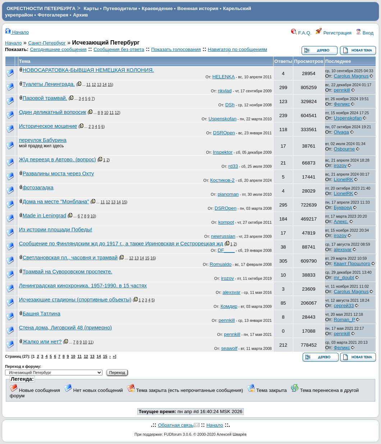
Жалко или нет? (42, 341)
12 (94, 84)
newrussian (223, 236)
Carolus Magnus (351, 76)
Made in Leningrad (44, 215)
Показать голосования (176, 49)
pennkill (342, 90)
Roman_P (344, 319)
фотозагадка (38, 187)
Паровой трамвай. (45, 98)
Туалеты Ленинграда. (49, 84)
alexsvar (343, 249)
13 (99, 84)
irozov (340, 165)
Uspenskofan (222, 118)
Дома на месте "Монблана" (56, 201)
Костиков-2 (222, 180)
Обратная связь (175, 425)
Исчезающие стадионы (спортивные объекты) (75, 299)
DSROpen (224, 132)
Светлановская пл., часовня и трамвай (70, 257)
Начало (17, 32)
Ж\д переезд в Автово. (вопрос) (57, 159)
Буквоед (343, 207)
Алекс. (341, 221)
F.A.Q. (301, 33)
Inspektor (223, 152)
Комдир (228, 306)
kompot (226, 222)
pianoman (228, 194)
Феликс (342, 104)
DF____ (226, 250)
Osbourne (344, 149)
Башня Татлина (41, 313)
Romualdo (220, 264)
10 (106, 112)
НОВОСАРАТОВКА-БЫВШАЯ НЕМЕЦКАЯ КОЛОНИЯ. (88, 70)
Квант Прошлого (352, 263)
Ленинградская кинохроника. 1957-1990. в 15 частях (83, 285)
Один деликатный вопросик (52, 112)
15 (110, 84)
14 (104, 84)
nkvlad (225, 90)
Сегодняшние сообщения (58, 49)
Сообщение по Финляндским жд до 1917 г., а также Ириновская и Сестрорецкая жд (121, 243)
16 (152, 258)
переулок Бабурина (42, 140)
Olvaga (341, 132)
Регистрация (334, 33)
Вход (364, 33)
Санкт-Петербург (47, 43)
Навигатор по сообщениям (237, 49)
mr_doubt (344, 277)
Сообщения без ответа (118, 49)
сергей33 (344, 305)
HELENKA (223, 76)
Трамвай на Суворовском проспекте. (68, 271)
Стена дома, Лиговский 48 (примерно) (65, 327)
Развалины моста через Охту (58, 173)
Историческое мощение (48, 126)
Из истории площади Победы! (55, 229)
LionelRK (343, 179)
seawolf (229, 348)
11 (88, 84)
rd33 (233, 166)
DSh (230, 104)
